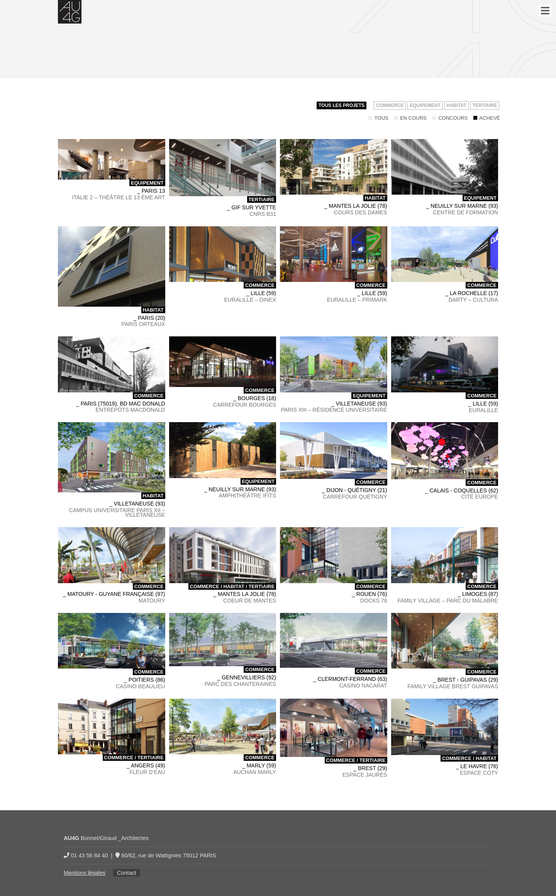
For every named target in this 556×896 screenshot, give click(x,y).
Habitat (456, 105)
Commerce (389, 105)
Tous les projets (341, 105)
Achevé (486, 117)
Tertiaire (485, 105)
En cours (410, 117)
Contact (126, 873)
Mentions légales (84, 873)
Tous (378, 117)
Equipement (425, 105)
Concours (450, 117)
